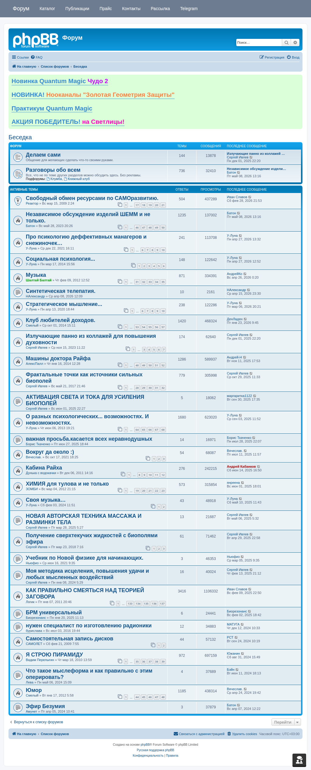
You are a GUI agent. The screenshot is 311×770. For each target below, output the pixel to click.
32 (143, 282)
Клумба (54, 179)
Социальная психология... (60, 259)
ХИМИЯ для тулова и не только (67, 484)
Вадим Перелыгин (40, 660)
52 (163, 365)
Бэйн (230, 669)
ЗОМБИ (32, 489)
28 (136, 388)
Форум (21, 8)
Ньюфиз (32, 563)
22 (156, 491)
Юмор (34, 690)
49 (156, 227)
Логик (30, 602)
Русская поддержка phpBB (155, 750)
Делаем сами (43, 155)
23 (163, 491)
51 (156, 365)
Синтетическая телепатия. (60, 291)
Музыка (36, 275)
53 (136, 327)
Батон (231, 172)
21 (163, 205)
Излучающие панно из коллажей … (256, 153)
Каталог (47, 8)
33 (150, 282)
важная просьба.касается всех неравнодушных (89, 439)
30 (150, 388)
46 (136, 227)
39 (163, 661)
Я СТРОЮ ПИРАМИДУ (54, 655)
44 (136, 697)
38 (156, 661)
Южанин (233, 653)
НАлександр (35, 296)
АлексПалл (34, 363)
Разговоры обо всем (53, 170)
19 (150, 205)
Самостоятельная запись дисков (69, 639)
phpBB (145, 744)
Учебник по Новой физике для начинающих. (84, 558)
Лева (29, 682)
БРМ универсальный (54, 612)
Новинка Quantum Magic (60, 81)
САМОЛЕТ (34, 644)
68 (163, 430)
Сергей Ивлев (237, 157)
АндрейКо (234, 274)
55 (150, 327)
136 (154, 603)
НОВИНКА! (93, 94)
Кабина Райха (44, 468)
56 (156, 327)
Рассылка (160, 8)
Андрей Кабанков (241, 466)
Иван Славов (237, 197)
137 (162, 603)
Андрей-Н (234, 357)
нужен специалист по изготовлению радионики (89, 625)
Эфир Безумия (45, 706)
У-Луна (31, 248)
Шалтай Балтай (39, 280)
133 (130, 603)
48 (150, 227)
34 (156, 282)
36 (143, 661)
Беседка (20, 137)
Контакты (130, 8)
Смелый (32, 325)
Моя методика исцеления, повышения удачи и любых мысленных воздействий (87, 574)
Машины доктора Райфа (58, 358)
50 (163, 227)
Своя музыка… (46, 500)
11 (156, 475)
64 (136, 430)
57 (163, 327)
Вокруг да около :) (50, 452)
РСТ (230, 637)
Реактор (32, 203)
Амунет (31, 711)
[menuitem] (36, 57)
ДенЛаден (235, 319)
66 (150, 430)
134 (138, 603)
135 (146, 603)
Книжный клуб (77, 179)
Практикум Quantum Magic (52, 108)
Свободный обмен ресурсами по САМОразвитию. (92, 198)
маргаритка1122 (239, 396)
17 (136, 205)
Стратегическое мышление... (64, 304)
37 (150, 661)
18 (143, 205)
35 (163, 282)
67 (156, 430)
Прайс (105, 8)
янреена (233, 482)
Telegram (188, 8)
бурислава (34, 631)
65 (143, 430)
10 (163, 250)
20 (156, 205)
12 (163, 475)
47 (143, 227)
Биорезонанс (36, 617)
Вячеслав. (34, 457)
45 (143, 697)
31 (136, 282)
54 (143, 327)
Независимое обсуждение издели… (256, 169)
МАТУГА (233, 624)
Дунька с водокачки (41, 473)
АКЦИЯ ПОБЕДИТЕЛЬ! (68, 121)
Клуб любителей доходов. (60, 320)
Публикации (76, 8)
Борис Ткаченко (38, 444)
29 (143, 388)
